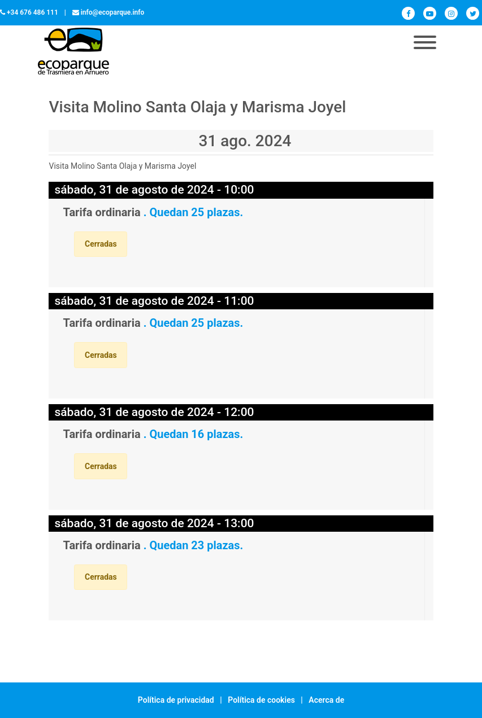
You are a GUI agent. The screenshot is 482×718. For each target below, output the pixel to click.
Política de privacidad (176, 699)
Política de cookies (261, 699)
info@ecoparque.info (113, 12)
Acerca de (326, 699)
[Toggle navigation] (425, 43)
